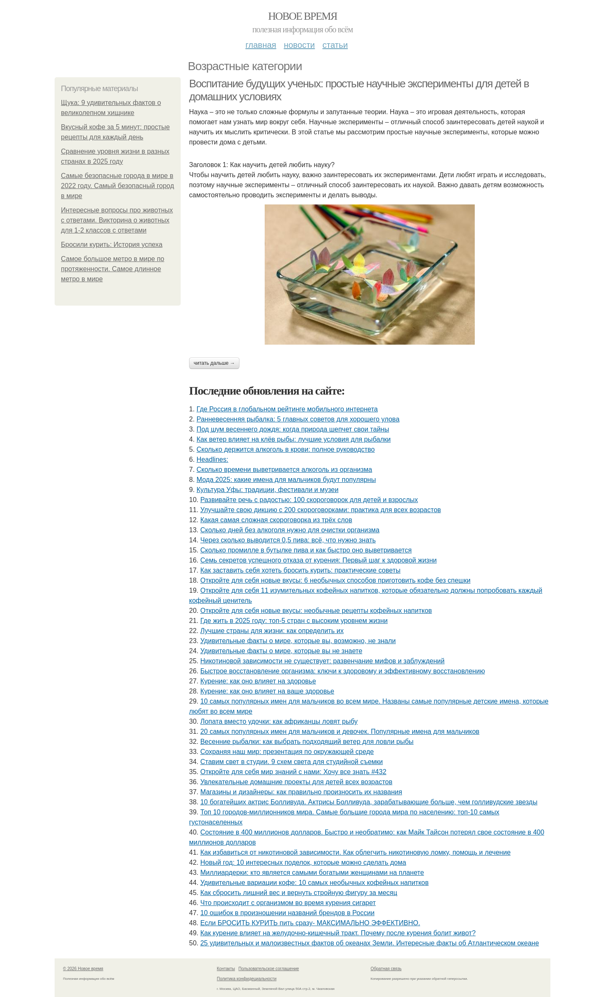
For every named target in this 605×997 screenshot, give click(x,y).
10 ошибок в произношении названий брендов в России (287, 912)
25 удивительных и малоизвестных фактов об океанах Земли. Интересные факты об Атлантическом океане (369, 943)
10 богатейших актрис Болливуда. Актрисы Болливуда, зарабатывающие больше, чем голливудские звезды (368, 802)
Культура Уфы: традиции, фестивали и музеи (268, 489)
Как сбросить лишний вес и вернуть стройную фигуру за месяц (298, 892)
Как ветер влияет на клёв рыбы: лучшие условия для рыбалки (294, 439)
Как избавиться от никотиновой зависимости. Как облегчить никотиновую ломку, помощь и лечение (355, 852)
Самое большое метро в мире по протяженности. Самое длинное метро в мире (112, 269)
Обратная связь (386, 968)
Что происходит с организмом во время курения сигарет (288, 902)
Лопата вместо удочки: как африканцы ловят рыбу (279, 721)
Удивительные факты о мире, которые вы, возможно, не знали (298, 640)
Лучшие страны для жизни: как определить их (272, 630)
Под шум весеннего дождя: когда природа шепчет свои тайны (293, 429)
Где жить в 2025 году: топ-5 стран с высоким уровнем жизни (294, 620)
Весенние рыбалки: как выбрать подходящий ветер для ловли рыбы (307, 741)
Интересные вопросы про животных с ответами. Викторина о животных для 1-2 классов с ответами (117, 220)
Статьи (334, 45)
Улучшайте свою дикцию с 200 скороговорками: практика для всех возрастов (320, 509)
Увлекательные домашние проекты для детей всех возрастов (296, 781)
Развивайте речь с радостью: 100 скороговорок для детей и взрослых (309, 499)
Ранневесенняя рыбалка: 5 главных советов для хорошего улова (298, 419)
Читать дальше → (214, 363)
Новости (299, 45)
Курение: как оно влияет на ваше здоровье (267, 691)
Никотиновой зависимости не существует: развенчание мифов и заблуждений (322, 661)
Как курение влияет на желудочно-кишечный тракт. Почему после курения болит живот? (338, 933)
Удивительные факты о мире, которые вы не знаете (281, 650)
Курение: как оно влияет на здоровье (258, 681)
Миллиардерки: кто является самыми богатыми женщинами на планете (312, 872)
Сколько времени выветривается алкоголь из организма (284, 469)
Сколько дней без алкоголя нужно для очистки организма (289, 530)
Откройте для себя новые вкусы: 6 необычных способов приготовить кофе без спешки (335, 580)
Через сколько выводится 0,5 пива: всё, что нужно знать (288, 540)
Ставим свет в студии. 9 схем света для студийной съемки (291, 761)
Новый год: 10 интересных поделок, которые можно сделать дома (303, 862)
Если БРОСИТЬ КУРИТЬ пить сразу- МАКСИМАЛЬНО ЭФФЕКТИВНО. (310, 922)
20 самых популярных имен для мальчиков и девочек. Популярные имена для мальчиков (339, 731)
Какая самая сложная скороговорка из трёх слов (276, 519)
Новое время (302, 16)
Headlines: (213, 459)
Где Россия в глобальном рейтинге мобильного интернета (287, 409)
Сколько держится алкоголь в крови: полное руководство (286, 449)
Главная (260, 45)
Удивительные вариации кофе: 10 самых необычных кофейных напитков (314, 882)
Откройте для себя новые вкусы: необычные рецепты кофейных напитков (316, 610)
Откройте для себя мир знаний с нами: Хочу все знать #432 (293, 771)
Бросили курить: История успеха (112, 244)
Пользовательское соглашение (269, 968)
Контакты (226, 968)
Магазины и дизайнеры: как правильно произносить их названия (301, 792)
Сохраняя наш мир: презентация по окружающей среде (287, 751)
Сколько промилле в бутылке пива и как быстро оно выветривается (306, 550)
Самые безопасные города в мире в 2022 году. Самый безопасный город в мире (117, 185)
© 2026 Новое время (83, 968)
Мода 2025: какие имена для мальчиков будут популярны (286, 479)
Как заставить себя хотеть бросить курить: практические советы (300, 570)
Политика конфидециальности (246, 978)
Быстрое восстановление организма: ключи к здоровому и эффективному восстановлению (342, 671)
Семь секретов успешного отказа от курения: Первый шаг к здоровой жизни (318, 560)
